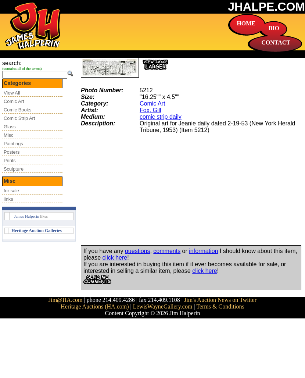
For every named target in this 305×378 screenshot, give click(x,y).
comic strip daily (161, 117)
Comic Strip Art (19, 118)
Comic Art (14, 101)
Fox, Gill (150, 110)
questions (137, 251)
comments (166, 251)
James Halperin (26, 216)
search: (11, 63)
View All (12, 93)
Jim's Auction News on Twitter (220, 300)
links (8, 199)
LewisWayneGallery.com (163, 306)
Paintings (13, 143)
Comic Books (17, 110)
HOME (246, 23)
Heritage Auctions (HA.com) (95, 306)
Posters (11, 152)
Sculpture (14, 169)
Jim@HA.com (66, 300)
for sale (11, 190)
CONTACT (275, 42)
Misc (8, 135)
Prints (10, 160)
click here (115, 257)
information (203, 251)
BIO (274, 28)
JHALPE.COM (266, 6)
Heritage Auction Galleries (36, 230)
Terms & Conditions (220, 306)
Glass (10, 126)
